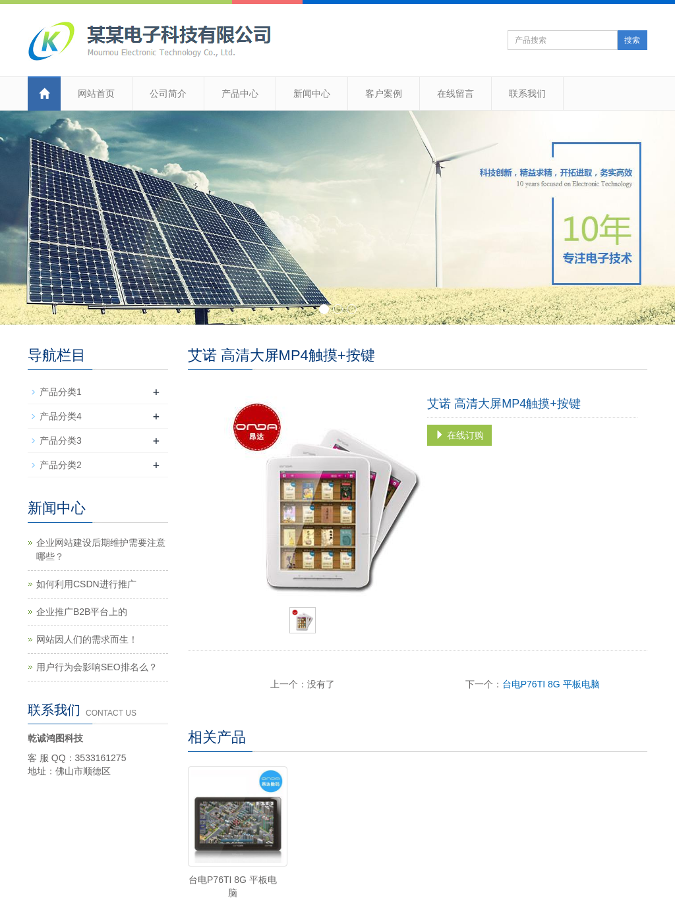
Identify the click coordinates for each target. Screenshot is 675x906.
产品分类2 (61, 465)
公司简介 (168, 93)
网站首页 (96, 93)
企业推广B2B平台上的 (81, 611)
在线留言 (455, 93)
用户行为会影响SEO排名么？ (97, 667)
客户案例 (383, 93)
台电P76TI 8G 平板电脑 (551, 684)
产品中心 (239, 93)
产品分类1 (61, 391)
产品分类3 (61, 440)
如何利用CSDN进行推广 (86, 584)
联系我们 (527, 93)
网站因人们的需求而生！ (87, 639)
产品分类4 (61, 416)
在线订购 (459, 435)
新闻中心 (311, 93)
